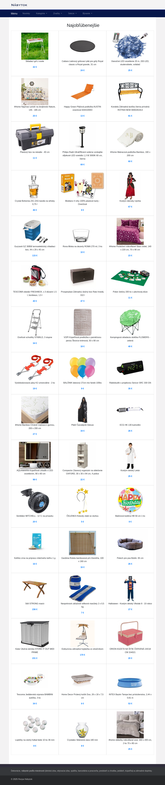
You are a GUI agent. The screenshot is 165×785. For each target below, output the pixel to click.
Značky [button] (56, 13)
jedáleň (120, 771)
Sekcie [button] (71, 13)
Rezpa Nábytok (25, 779)
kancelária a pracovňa (88, 771)
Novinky (26, 13)
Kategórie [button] (41, 13)
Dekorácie (15, 771)
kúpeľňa (129, 771)
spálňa (74, 771)
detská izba (51, 771)
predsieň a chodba (107, 771)
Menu (14, 13)
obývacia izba (63, 771)
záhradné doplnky (143, 771)
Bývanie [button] (87, 13)
